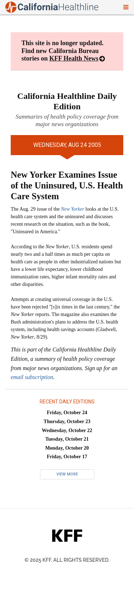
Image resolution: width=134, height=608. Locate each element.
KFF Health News (73, 58)
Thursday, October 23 (67, 421)
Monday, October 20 (67, 448)
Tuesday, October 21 (67, 439)
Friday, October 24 (67, 412)
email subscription (32, 377)
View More (67, 474)
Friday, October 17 (67, 456)
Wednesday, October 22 (67, 430)
